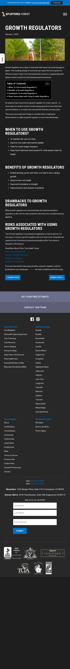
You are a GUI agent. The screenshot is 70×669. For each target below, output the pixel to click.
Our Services (10, 326)
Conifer (38, 347)
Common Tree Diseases (14, 262)
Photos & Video (44, 419)
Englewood (40, 355)
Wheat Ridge (41, 408)
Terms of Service (11, 455)
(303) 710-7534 (37, 483)
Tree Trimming (10, 338)
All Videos (39, 423)
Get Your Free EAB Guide (40, 3)
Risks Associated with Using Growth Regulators (28, 96)
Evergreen (40, 359)
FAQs (6, 451)
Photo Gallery (41, 431)
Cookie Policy (9, 463)
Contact (7, 472)
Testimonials (9, 439)
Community (8, 435)
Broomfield (40, 338)
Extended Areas (42, 412)
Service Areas (43, 326)
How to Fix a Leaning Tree (15, 252)
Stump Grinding (10, 351)
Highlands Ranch (42, 367)
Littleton (39, 375)
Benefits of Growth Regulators (21, 90)
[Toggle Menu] (65, 14)
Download (56, 3)
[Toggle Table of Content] (46, 84)
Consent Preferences (12, 468)
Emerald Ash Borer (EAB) (14, 363)
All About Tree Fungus (14, 258)
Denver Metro (41, 351)
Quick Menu (10, 419)
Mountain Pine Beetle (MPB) (15, 367)
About (6, 423)
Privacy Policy (9, 459)
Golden (38, 363)
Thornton (39, 400)
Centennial (40, 343)
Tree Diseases (9, 431)
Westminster (41, 404)
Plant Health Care (11, 359)
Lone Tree (39, 379)
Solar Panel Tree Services (14, 355)
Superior (39, 396)
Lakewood (40, 371)
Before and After (42, 427)
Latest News (9, 443)
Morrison (39, 391)
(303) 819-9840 (37, 481)
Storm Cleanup (10, 347)
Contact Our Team (35, 307)
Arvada (38, 330)
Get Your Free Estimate (35, 296)
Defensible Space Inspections (15, 334)
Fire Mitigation (9, 330)
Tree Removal (9, 343)
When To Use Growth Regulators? (22, 87)
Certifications (9, 427)
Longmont (40, 383)
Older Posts (12, 277)
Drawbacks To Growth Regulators (22, 93)
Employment (9, 447)
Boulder (39, 334)
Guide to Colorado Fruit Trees (16, 255)
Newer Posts (57, 277)
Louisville (39, 387)
